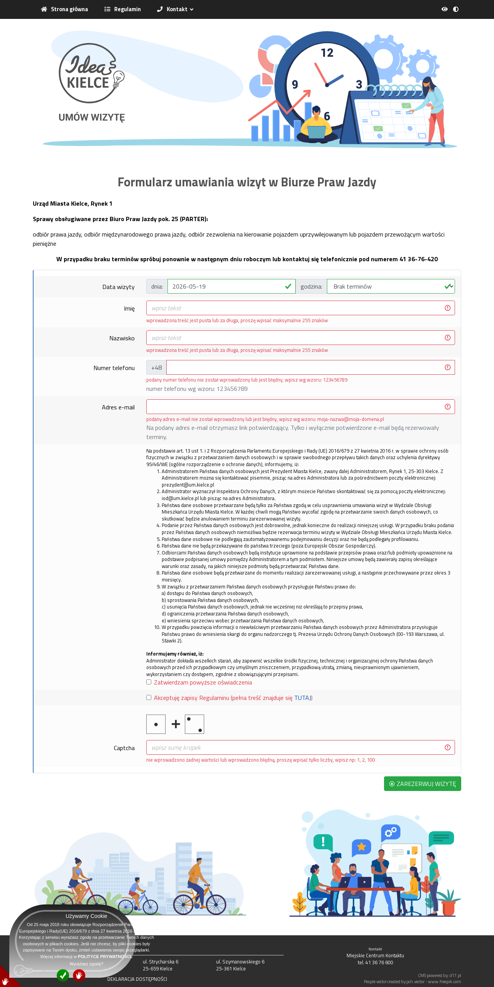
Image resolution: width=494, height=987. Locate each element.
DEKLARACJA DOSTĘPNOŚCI (137, 979)
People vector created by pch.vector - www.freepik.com (412, 981)
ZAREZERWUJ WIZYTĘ (422, 783)
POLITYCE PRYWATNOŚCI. (105, 956)
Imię (129, 308)
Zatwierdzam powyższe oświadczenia (203, 682)
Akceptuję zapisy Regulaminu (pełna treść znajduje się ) (233, 697)
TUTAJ (302, 697)
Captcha (124, 747)
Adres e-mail (118, 407)
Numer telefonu (114, 367)
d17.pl (455, 975)
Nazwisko (122, 338)
